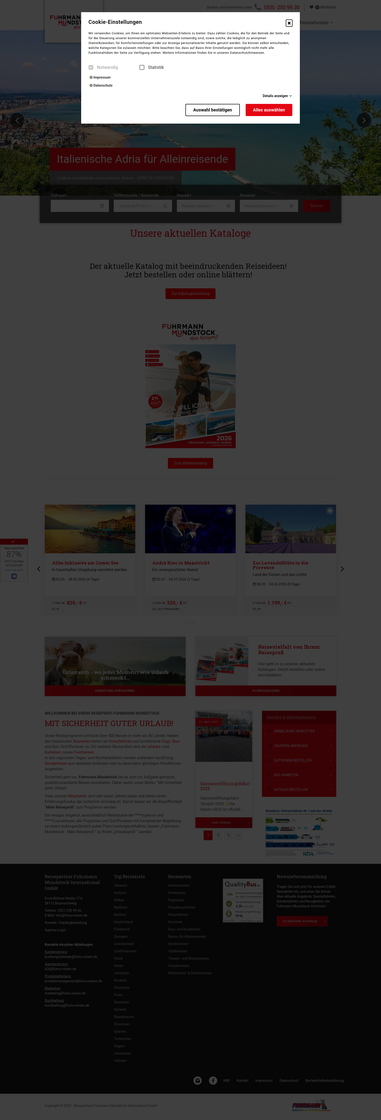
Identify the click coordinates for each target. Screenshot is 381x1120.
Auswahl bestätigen (211, 109)
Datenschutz (101, 85)
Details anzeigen (275, 96)
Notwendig (103, 67)
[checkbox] (90, 67)
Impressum (100, 77)
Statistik (151, 67)
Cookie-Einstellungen (115, 22)
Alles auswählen (269, 109)
